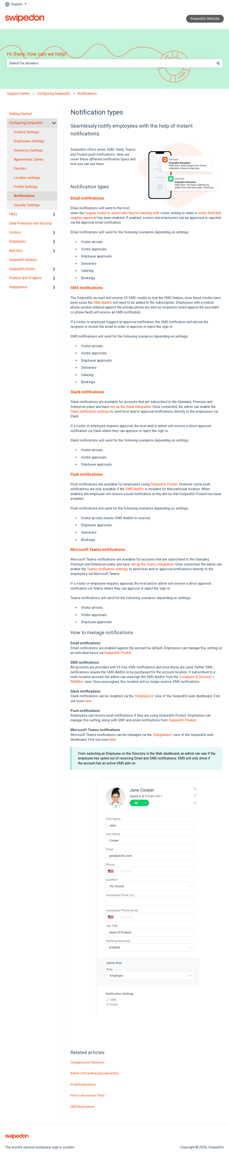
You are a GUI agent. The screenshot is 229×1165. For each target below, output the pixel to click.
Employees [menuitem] (17, 241)
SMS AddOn (102, 303)
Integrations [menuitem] (18, 287)
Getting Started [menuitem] (20, 114)
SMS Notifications (82, 1106)
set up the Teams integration (152, 564)
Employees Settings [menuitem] (29, 141)
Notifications (87, 93)
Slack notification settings (89, 411)
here (88, 701)
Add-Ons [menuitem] (15, 251)
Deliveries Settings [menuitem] (28, 150)
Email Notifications (83, 1084)
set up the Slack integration (130, 407)
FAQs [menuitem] (13, 214)
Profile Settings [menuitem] (25, 187)
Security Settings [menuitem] (27, 205)
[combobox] (110, 63)
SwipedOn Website (205, 19)
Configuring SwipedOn (53, 93)
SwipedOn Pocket (164, 484)
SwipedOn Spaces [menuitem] (23, 260)
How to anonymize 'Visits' (87, 1095)
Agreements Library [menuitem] (29, 159)
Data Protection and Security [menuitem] (30, 223)
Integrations (144, 696)
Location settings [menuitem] (27, 178)
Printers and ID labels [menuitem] (25, 278)
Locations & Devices (195, 677)
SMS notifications (86, 287)
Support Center (18, 93)
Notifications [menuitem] (24, 196)
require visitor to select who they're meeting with (122, 213)
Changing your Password (87, 1062)
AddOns (77, 682)
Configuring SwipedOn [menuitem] (25, 123)
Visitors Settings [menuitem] (26, 132)
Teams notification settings (107, 569)
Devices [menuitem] (20, 168)
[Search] (218, 63)
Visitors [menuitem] (15, 232)
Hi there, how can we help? (37, 54)
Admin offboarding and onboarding (94, 1073)
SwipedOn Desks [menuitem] (22, 269)
